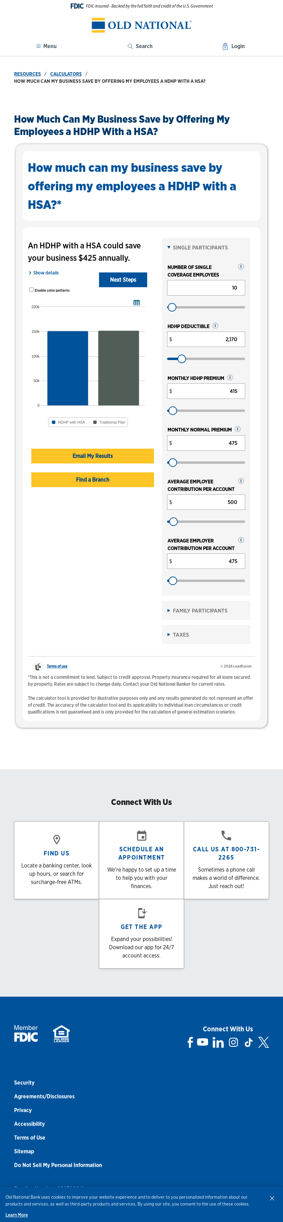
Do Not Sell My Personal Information (58, 1165)
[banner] (141, 25)
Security (24, 1082)
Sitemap (24, 1151)
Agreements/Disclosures (44, 1096)
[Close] (272, 1198)
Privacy (23, 1110)
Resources (27, 74)
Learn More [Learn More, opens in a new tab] (17, 1215)
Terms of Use (29, 1137)
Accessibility (29, 1124)
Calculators (66, 74)
